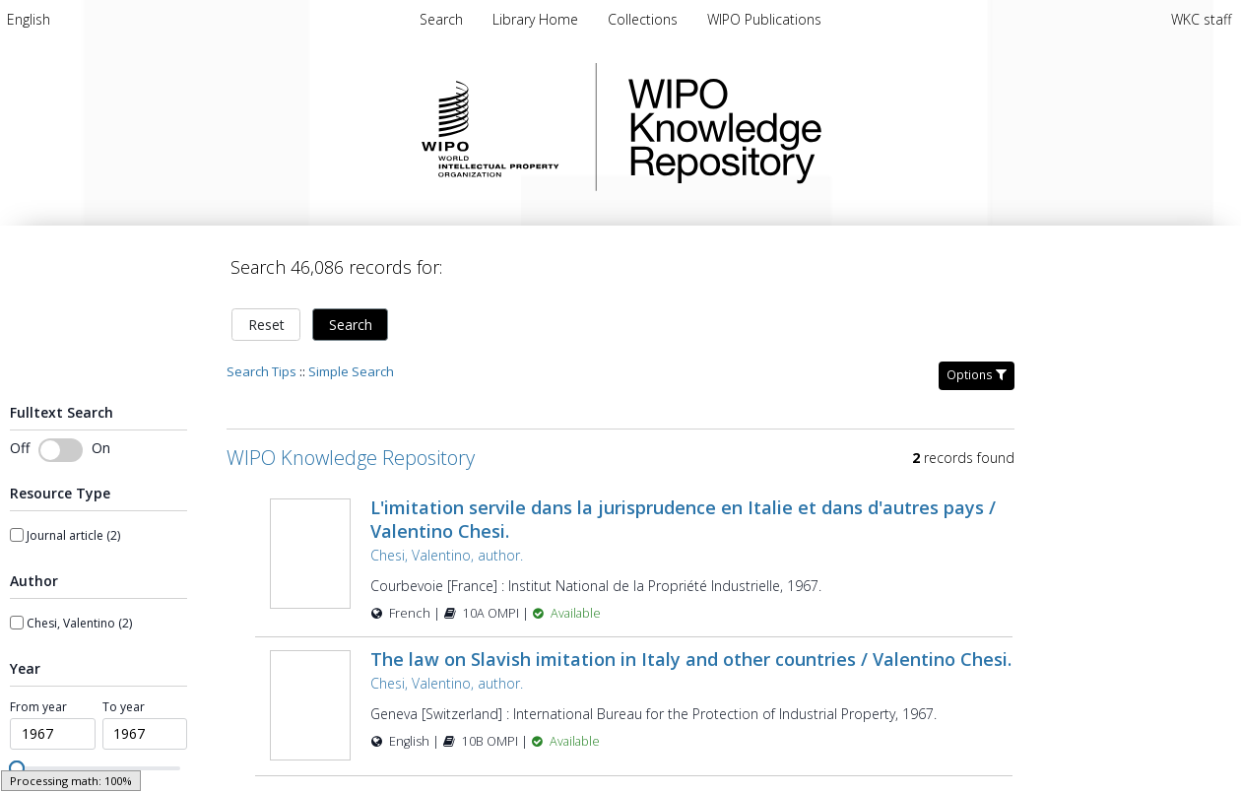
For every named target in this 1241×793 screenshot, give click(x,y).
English (28, 19)
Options (977, 374)
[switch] (60, 450)
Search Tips (261, 371)
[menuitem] (28, 19)
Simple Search (351, 371)
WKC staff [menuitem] (1201, 19)
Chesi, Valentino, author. (446, 555)
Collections (645, 19)
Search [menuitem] (441, 19)
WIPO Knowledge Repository (805, 127)
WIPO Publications (764, 19)
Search (350, 324)
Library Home (537, 19)
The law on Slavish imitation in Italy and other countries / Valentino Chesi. (691, 659)
